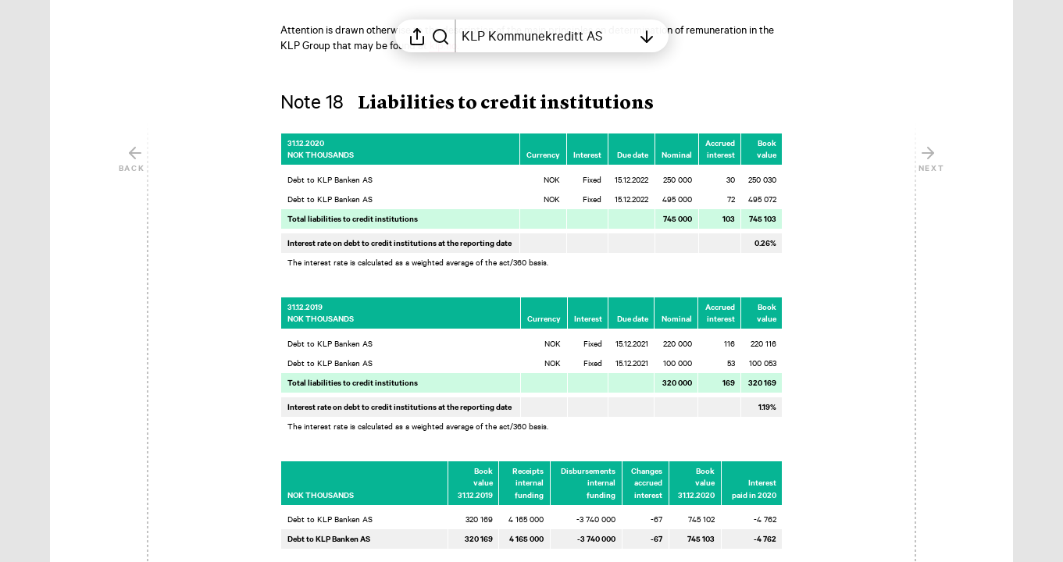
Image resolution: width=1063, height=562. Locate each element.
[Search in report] (440, 36)
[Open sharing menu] (417, 36)
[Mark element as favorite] (798, 142)
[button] (479, 103)
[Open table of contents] (547, 36)
